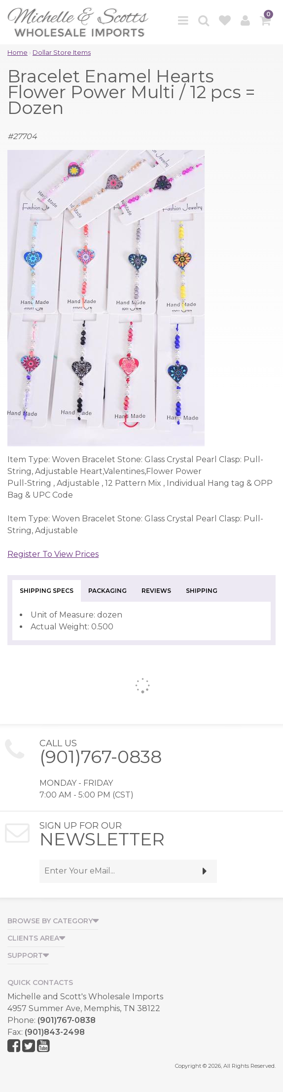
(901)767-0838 (100, 756)
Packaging (107, 590)
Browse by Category (50, 920)
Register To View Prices (53, 554)
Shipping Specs (46, 590)
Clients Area (33, 938)
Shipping (201, 590)
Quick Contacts (40, 982)
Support (25, 955)
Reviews (156, 590)
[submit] (204, 871)
